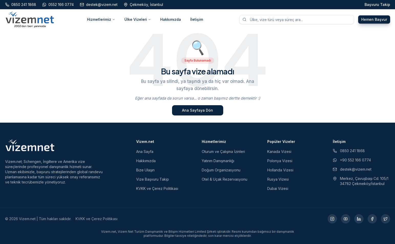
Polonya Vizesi (279, 161)
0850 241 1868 (349, 151)
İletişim (196, 19)
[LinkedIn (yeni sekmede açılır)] (359, 218)
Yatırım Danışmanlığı (218, 161)
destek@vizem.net (352, 169)
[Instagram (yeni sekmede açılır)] (332, 218)
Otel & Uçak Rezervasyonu (224, 179)
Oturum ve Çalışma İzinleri (223, 151)
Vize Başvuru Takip (152, 179)
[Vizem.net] (30, 145)
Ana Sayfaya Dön (197, 110)
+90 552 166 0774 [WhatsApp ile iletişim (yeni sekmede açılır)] (352, 160)
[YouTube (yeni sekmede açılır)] (345, 218)
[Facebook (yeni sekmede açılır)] (372, 218)
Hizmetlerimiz (101, 19)
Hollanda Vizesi (280, 170)
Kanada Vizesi (279, 151)
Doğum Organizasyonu (221, 170)
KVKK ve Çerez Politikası (157, 188)
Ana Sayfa (144, 151)
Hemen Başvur (374, 19)
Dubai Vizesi (277, 188)
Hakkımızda (170, 19)
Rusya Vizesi (278, 179)
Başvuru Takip (377, 4)
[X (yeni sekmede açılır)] (385, 218)
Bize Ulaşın (145, 170)
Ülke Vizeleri (137, 19)
